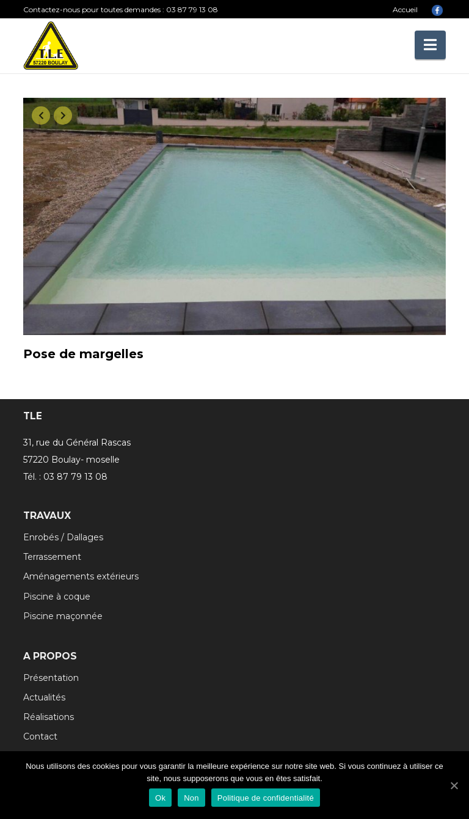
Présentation (51, 678)
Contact (40, 736)
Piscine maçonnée (63, 616)
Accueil (405, 9)
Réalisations (48, 717)
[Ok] (454, 785)
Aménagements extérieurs (81, 576)
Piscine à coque (56, 596)
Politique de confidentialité (265, 797)
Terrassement (52, 557)
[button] (430, 45)
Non (191, 797)
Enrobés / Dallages (63, 537)
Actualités (44, 697)
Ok (160, 797)
